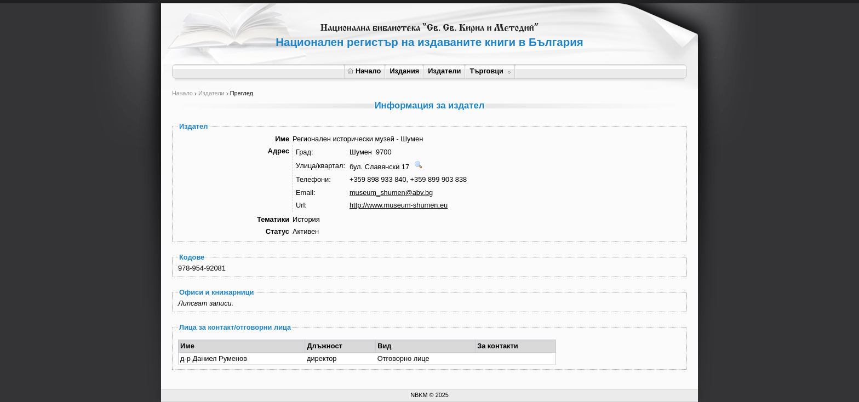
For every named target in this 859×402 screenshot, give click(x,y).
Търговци (490, 71)
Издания (404, 71)
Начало (364, 71)
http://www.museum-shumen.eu (399, 205)
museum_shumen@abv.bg (391, 192)
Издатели (444, 71)
